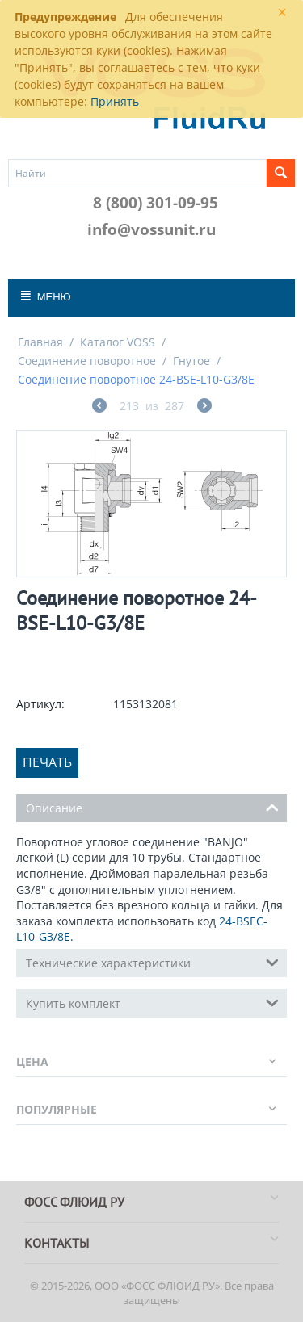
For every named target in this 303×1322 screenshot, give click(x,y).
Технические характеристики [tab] (152, 962)
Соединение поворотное (87, 360)
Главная (40, 342)
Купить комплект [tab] (152, 1002)
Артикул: (40, 703)
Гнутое (191, 360)
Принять (114, 101)
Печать (47, 762)
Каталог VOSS (117, 342)
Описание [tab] (152, 807)
